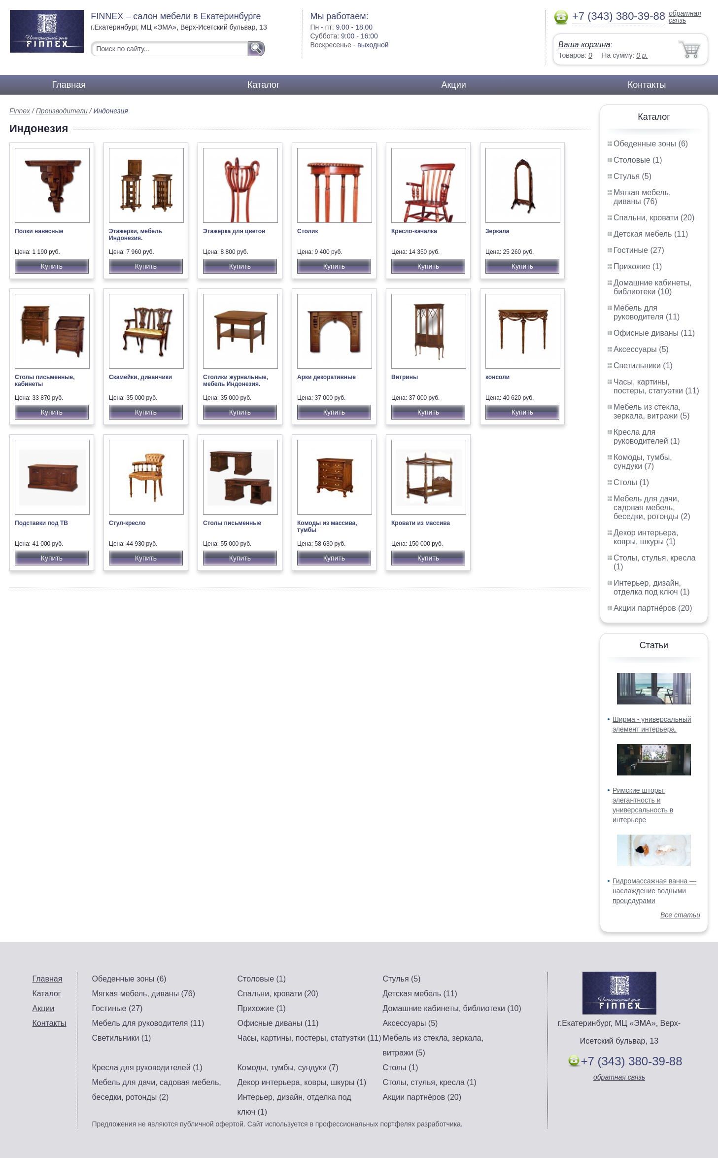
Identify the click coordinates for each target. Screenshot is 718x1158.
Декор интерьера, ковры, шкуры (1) (646, 537)
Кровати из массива (420, 523)
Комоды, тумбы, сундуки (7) (643, 461)
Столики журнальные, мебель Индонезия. (235, 380)
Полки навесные (39, 231)
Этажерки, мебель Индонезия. (135, 235)
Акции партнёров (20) (653, 608)
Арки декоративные (326, 377)
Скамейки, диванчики (140, 377)
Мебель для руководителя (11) (647, 312)
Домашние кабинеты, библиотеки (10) (653, 287)
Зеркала (497, 231)
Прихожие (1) (638, 266)
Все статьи (680, 915)
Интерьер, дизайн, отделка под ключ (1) (652, 587)
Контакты (647, 85)
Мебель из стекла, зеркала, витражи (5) (652, 411)
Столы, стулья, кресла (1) (430, 1082)
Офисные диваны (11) (654, 333)
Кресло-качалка (414, 231)
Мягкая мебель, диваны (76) (642, 197)
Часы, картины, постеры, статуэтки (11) (656, 386)
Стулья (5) (632, 176)
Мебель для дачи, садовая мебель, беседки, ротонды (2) (652, 507)
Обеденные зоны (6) (651, 144)
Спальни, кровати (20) (654, 217)
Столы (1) (631, 482)
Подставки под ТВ (41, 523)
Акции (453, 85)
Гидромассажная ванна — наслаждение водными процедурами (654, 891)
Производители (62, 111)
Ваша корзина (584, 44)
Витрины (404, 377)
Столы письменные (232, 523)
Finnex (19, 111)
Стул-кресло (127, 523)
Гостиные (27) (639, 250)
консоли (497, 377)
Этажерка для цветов (234, 231)
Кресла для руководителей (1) (647, 436)
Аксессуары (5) (641, 349)
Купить (52, 266)
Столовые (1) (638, 160)
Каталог (263, 85)
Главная (69, 85)
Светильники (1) (643, 365)
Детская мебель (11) (651, 234)
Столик (307, 231)
